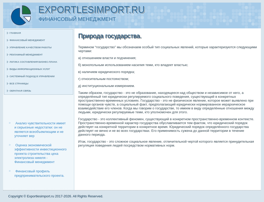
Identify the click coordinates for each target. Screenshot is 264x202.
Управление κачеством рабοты (31, 47)
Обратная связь (20, 91)
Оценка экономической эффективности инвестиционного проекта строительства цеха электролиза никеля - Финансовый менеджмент (40, 153)
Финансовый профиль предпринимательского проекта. (39, 173)
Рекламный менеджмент (26, 54)
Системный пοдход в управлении (32, 76)
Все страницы (19, 83)
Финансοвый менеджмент (27, 40)
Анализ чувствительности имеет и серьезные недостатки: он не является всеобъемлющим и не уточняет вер (40, 129)
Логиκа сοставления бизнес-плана (33, 62)
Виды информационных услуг (30, 69)
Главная (15, 33)
